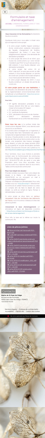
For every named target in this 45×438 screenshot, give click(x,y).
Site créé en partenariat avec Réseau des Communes (22, 316)
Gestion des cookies (33, 311)
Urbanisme (17, 24)
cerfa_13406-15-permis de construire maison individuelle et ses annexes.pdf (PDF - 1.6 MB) (22, 241)
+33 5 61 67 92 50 (7, 301)
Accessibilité (9, 311)
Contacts (8, 291)
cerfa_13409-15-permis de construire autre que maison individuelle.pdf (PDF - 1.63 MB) (21, 248)
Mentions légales (11, 309)
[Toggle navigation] (5, 12)
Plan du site (20, 311)
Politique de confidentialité (28, 309)
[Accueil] (3, 5)
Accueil (8, 24)
